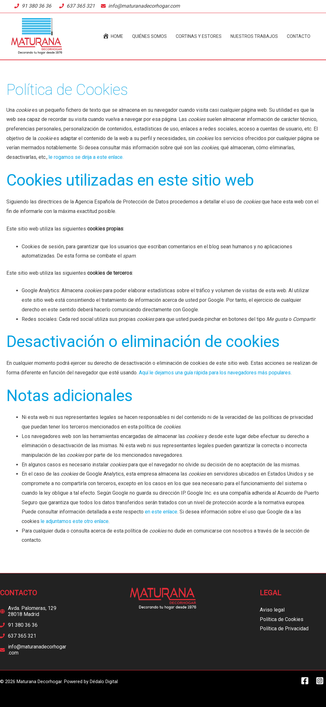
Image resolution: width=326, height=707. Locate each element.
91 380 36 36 (36, 6)
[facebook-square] (308, 681)
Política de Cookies (281, 619)
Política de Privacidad (284, 629)
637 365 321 (81, 6)
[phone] (19, 625)
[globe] (33, 611)
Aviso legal (272, 610)
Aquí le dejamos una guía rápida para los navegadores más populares (216, 373)
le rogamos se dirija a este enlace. (87, 157)
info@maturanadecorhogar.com (144, 6)
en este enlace (161, 512)
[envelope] (33, 650)
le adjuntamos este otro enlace (75, 521)
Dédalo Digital (104, 681)
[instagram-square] (321, 681)
